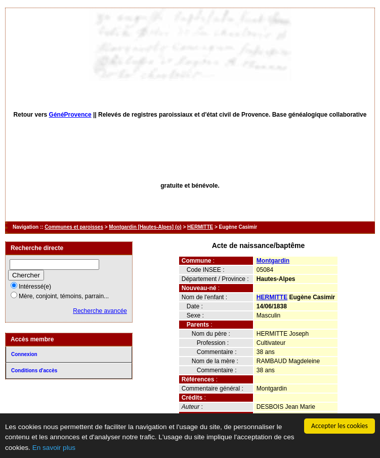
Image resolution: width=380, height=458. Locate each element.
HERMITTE (200, 227)
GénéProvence (70, 114)
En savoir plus (53, 447)
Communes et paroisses (74, 227)
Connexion (24, 354)
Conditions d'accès (34, 370)
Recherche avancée (100, 310)
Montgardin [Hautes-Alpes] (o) (145, 227)
